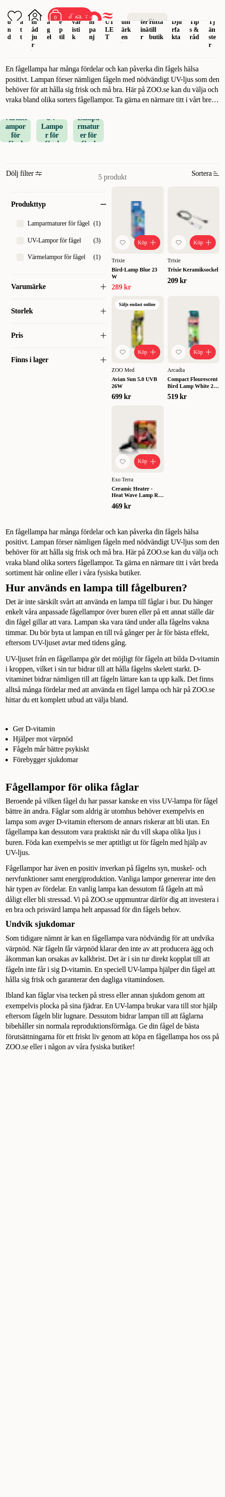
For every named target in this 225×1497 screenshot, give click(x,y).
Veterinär (145, 25)
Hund (9, 25)
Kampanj (93, 25)
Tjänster (212, 33)
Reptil (62, 25)
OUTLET (109, 25)
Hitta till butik (156, 29)
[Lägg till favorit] (122, 242)
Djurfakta (177, 29)
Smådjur (34, 29)
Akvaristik (76, 25)
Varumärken (126, 25)
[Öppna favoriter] (14, 16)
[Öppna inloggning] (35, 16)
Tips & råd (194, 29)
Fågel (49, 25)
